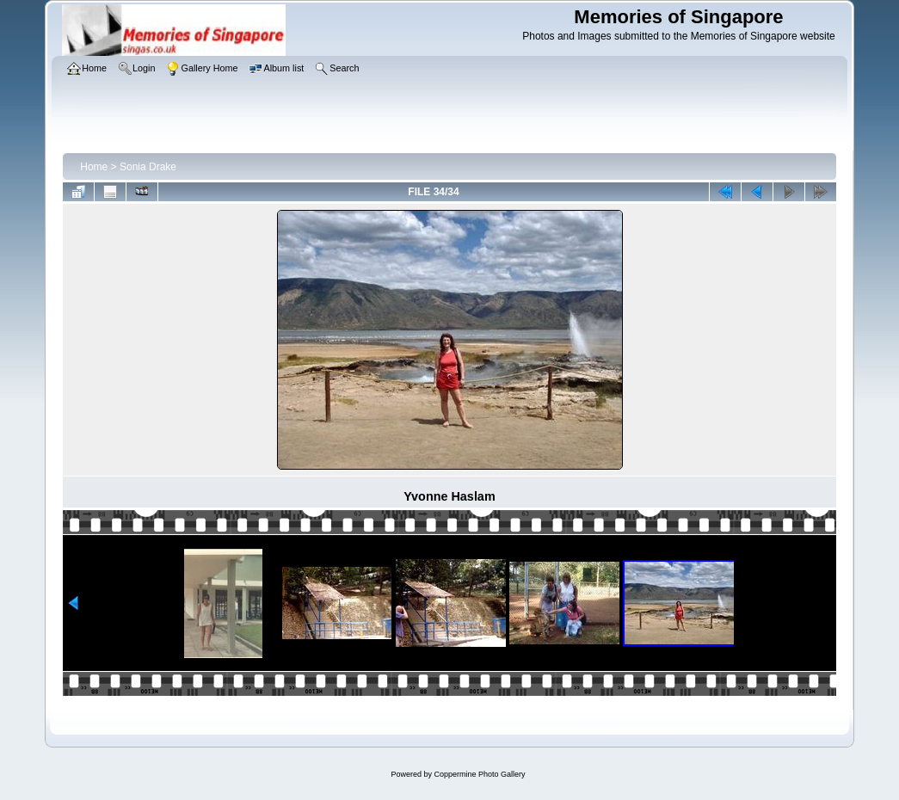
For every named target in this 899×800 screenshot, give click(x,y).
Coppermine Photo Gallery (479, 774)
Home (94, 167)
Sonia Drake (148, 167)
